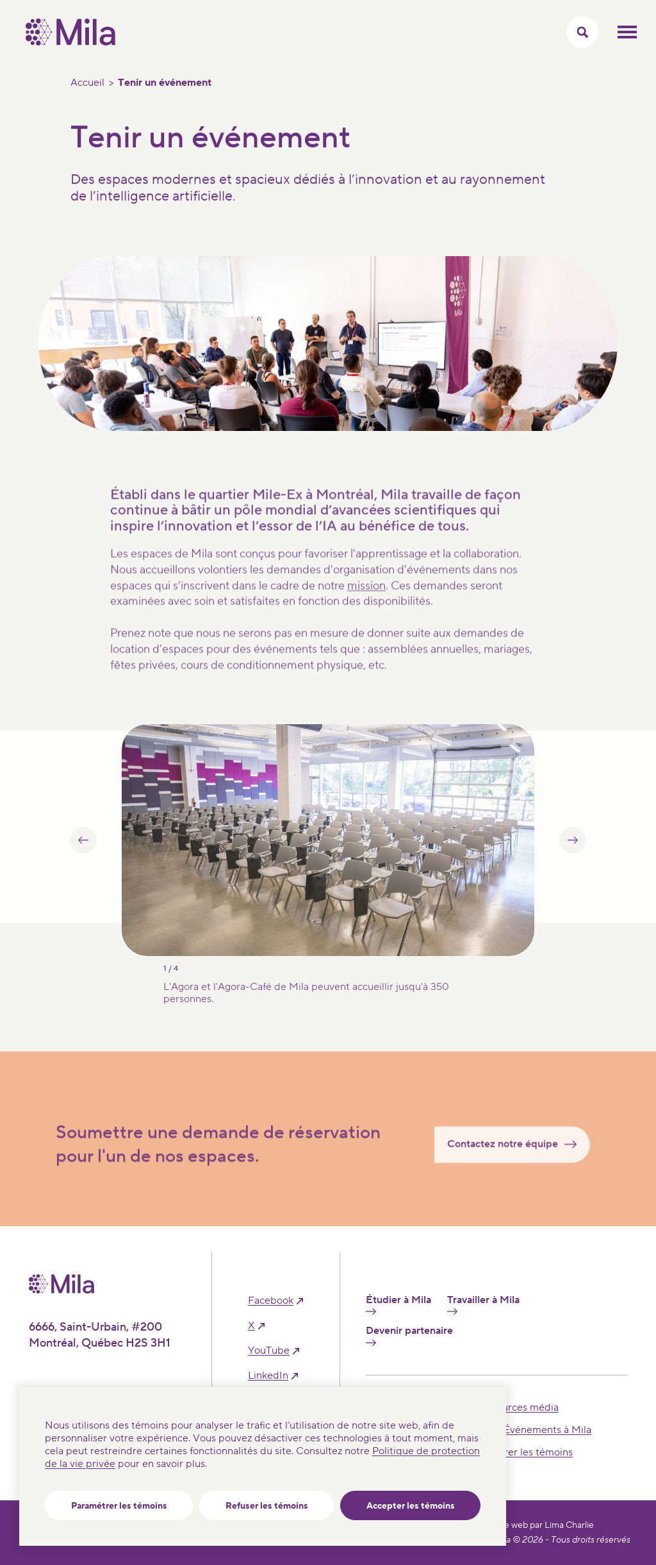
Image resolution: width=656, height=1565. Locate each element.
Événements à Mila (547, 1429)
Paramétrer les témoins (119, 1506)
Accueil (87, 82)
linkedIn (268, 1376)
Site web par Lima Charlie (544, 1525)
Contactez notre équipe (517, 1160)
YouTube (269, 1351)
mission (366, 601)
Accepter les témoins (410, 1506)
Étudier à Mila (398, 1304)
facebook (270, 1301)
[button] (83, 857)
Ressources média (517, 1407)
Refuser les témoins (267, 1506)
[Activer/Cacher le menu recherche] (582, 32)
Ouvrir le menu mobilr (627, 32)
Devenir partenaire (409, 1335)
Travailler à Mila (483, 1304)
